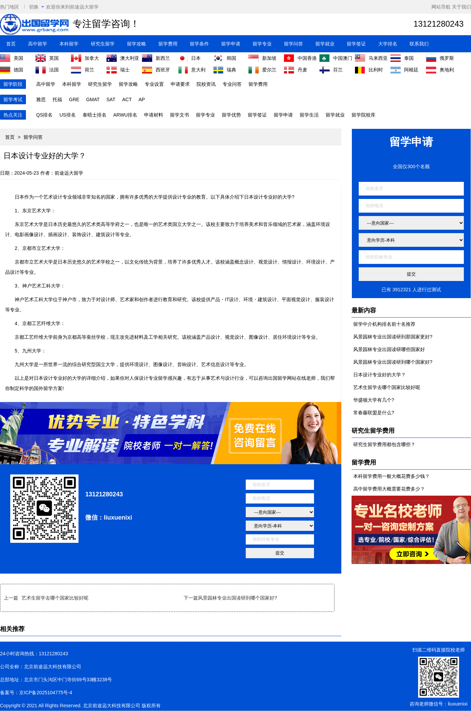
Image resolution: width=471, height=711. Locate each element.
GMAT (92, 99)
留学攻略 (136, 43)
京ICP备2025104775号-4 (45, 692)
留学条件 (199, 43)
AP (142, 99)
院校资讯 (206, 84)
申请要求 (180, 84)
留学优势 (231, 115)
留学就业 (324, 43)
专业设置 (154, 84)
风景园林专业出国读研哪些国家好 (389, 349)
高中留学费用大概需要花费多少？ (389, 489)
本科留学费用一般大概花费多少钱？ (391, 476)
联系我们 (419, 43)
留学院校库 (363, 115)
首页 (11, 43)
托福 (57, 99)
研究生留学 (103, 43)
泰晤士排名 (94, 115)
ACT (127, 99)
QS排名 (44, 115)
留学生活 (309, 115)
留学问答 (293, 43)
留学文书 (179, 115)
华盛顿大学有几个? (373, 400)
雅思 (41, 99)
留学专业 (262, 43)
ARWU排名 (125, 115)
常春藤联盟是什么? (373, 412)
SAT (110, 99)
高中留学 (37, 43)
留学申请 (230, 43)
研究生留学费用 (373, 430)
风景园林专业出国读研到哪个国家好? (237, 598)
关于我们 (461, 7)
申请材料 (153, 115)
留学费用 (167, 43)
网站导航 (441, 7)
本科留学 (68, 43)
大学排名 (387, 43)
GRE (74, 99)
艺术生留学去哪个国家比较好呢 (55, 598)
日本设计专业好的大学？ (379, 374)
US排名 (67, 115)
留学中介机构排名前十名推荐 (384, 324)
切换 (36, 7)
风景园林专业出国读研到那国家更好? (392, 336)
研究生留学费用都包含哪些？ (384, 444)
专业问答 (232, 84)
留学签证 (356, 43)
